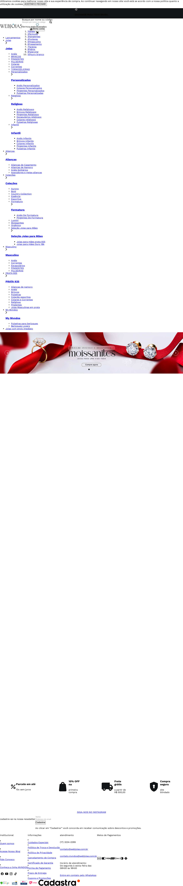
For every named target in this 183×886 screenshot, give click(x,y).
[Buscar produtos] (51, 22)
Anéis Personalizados (28, 85)
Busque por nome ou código (37, 19)
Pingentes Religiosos (28, 114)
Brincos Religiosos (26, 112)
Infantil (97, 126)
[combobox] (37, 20)
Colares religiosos (26, 119)
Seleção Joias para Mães (97, 229)
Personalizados (97, 73)
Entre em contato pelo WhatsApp (78, 875)
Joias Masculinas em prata (25, 307)
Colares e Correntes (22, 299)
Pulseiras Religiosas (27, 122)
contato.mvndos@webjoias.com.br (78, 856)
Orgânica (16, 225)
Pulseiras (16, 294)
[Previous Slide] (7, 353)
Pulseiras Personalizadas (30, 93)
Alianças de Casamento (23, 165)
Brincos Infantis (25, 141)
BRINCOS (16, 56)
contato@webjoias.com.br (74, 849)
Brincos (15, 292)
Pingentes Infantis (26, 146)
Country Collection (21, 194)
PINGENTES (17, 59)
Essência (15, 196)
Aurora (15, 188)
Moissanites (17, 223)
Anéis (14, 54)
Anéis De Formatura (27, 215)
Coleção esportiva (20, 297)
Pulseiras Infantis (26, 148)
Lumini (14, 220)
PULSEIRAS (17, 61)
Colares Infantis (25, 143)
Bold (13, 191)
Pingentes (16, 305)
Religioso (97, 97)
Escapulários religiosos (29, 117)
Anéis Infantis (24, 138)
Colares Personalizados (29, 88)
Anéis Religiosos (25, 109)
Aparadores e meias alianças (26, 172)
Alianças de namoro (22, 287)
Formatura (97, 203)
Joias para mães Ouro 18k (30, 244)
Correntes (16, 66)
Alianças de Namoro (22, 167)
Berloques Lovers (20, 326)
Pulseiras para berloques (24, 323)
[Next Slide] (175, 353)
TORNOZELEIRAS (20, 69)
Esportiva (16, 199)
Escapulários (18, 265)
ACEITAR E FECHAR (35, 4)
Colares (15, 64)
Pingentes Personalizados (30, 90)
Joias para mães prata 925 (31, 241)
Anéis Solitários (19, 170)
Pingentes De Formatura (30, 217)
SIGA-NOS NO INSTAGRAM (91, 812)
